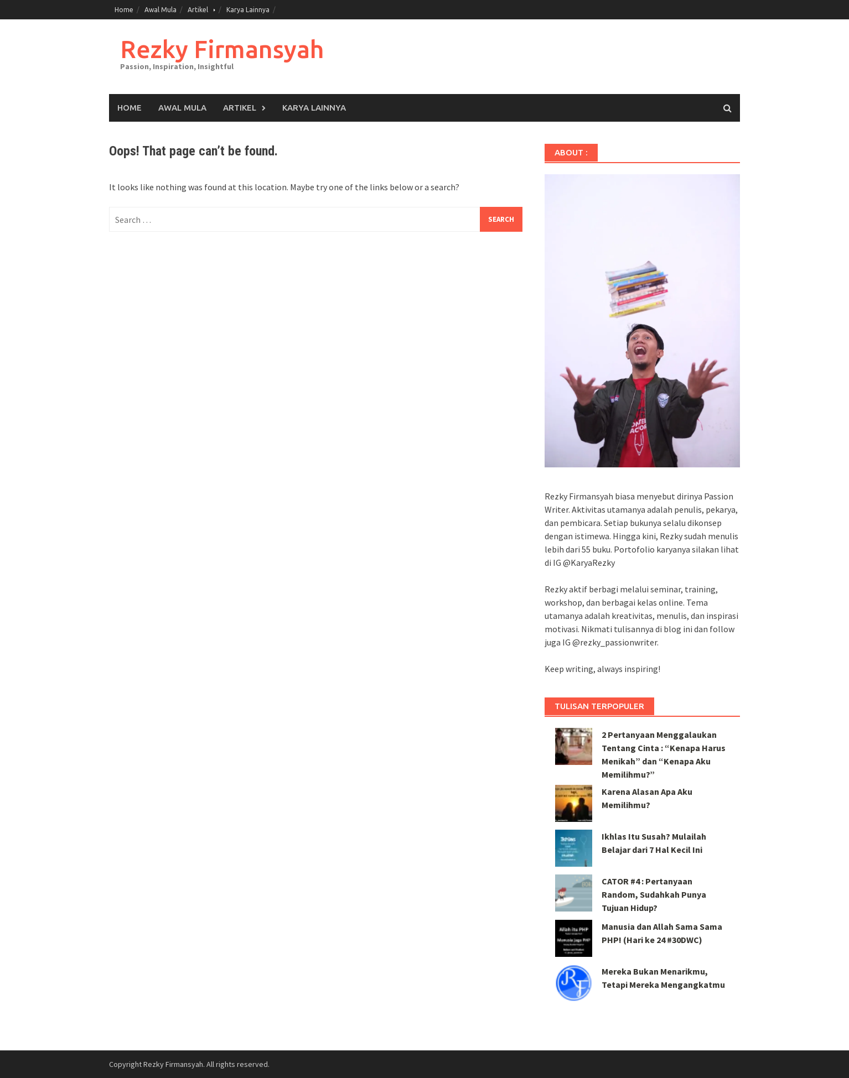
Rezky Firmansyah (222, 49)
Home (124, 9)
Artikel (198, 9)
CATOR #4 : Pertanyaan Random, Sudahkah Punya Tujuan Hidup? (654, 894)
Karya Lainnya (248, 9)
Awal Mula (160, 9)
